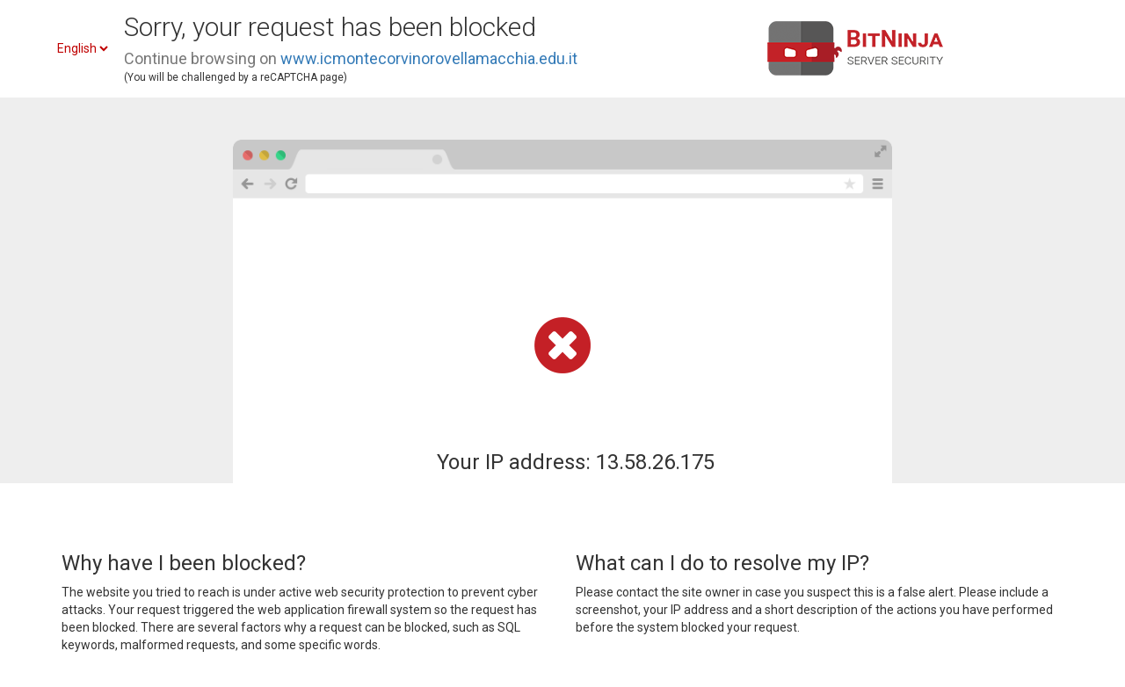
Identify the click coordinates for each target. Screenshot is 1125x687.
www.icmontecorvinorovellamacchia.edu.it (428, 58)
